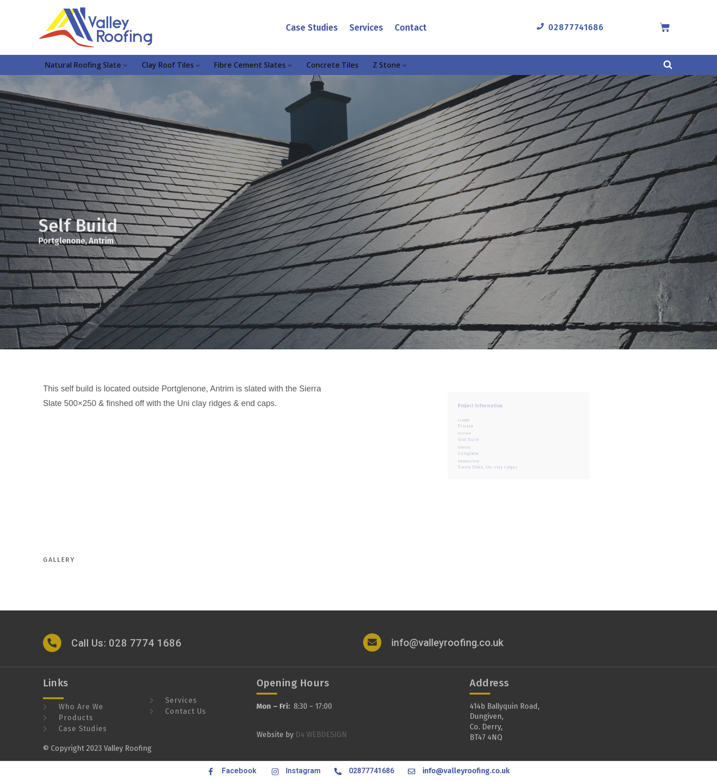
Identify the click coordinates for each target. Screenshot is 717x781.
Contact (411, 27)
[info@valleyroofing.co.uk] (372, 649)
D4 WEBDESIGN (321, 741)
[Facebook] (210, 771)
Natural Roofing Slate (86, 65)
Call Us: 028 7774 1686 (126, 650)
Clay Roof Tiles (171, 65)
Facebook (239, 770)
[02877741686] (540, 26)
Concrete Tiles (332, 65)
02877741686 (576, 27)
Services (366, 27)
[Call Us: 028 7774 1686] (52, 650)
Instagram (303, 770)
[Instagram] (274, 771)
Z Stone (390, 65)
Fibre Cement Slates (253, 65)
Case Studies (312, 27)
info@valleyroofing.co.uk (447, 649)
